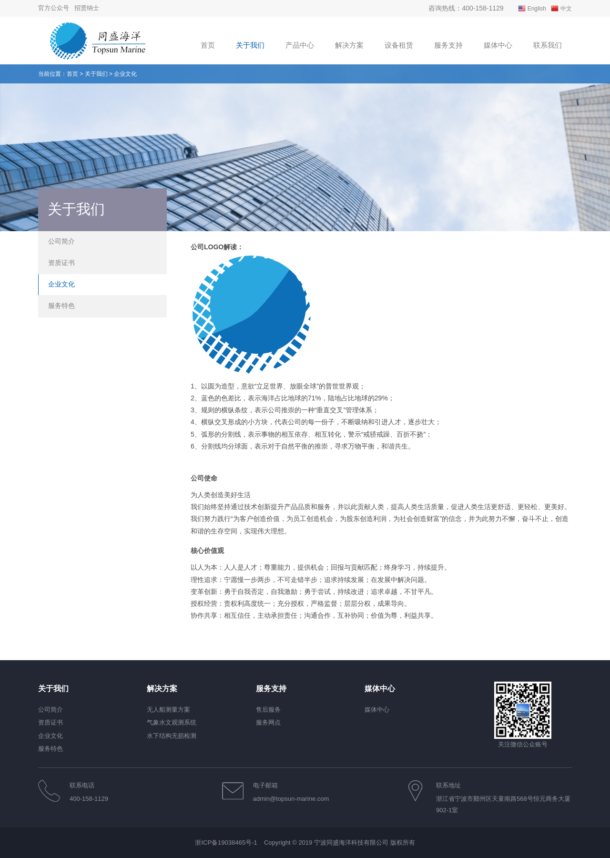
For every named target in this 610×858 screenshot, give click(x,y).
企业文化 (61, 284)
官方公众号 (53, 7)
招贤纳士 (86, 7)
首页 (72, 74)
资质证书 (61, 262)
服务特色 (61, 305)
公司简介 (61, 241)
